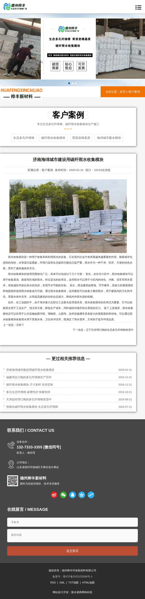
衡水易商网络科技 (81, 592)
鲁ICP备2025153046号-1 (78, 576)
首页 (122, 91)
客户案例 (134, 91)
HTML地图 (88, 582)
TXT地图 (73, 582)
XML (62, 582)
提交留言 (72, 550)
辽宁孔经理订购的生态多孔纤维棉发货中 (109, 329)
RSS (53, 582)
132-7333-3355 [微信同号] (39, 447)
